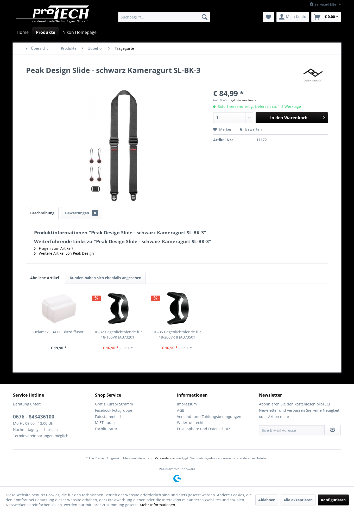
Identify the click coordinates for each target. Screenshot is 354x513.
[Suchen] (204, 17)
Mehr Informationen (157, 504)
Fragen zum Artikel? (53, 248)
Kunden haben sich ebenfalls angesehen (105, 277)
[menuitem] (164, 17)
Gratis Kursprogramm (114, 404)
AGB (180, 410)
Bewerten (250, 129)
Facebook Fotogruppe (113, 410)
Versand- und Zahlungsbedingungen (209, 416)
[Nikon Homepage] (79, 32)
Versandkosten (165, 458)
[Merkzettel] (268, 17)
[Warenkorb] (326, 17)
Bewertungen (81, 213)
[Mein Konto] (292, 17)
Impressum (187, 404)
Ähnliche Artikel (44, 277)
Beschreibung (42, 212)
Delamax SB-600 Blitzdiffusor (58, 331)
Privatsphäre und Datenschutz (203, 428)
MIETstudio (105, 422)
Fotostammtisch (109, 416)
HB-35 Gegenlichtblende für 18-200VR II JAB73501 (177, 334)
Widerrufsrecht (190, 422)
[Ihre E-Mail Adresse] (292, 430)
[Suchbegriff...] (164, 17)
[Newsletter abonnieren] (332, 430)
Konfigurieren (333, 499)
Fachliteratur (106, 428)
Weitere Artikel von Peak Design (64, 253)
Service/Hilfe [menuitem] (323, 4)
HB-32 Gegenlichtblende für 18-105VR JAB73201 (117, 334)
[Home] (22, 32)
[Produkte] (45, 32)
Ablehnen (266, 499)
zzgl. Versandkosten (243, 100)
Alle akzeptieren (298, 499)
